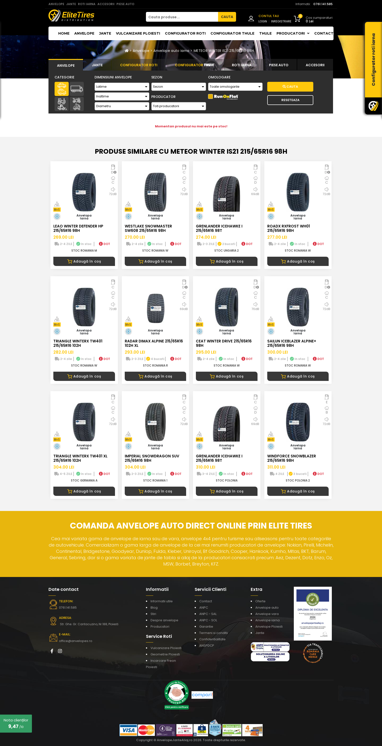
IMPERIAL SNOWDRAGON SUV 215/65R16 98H (152, 458)
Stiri (153, 614)
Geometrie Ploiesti (165, 654)
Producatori (160, 626)
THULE (265, 33)
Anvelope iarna (267, 620)
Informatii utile (162, 601)
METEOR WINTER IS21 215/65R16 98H (224, 50)
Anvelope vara (267, 614)
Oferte (260, 601)
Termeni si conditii (213, 633)
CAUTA (227, 16)
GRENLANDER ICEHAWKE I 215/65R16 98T (219, 228)
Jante (105, 33)
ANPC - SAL (208, 614)
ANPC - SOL (208, 620)
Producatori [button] (293, 33)
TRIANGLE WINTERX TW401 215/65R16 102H (77, 343)
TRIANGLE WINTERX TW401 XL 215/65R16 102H (80, 458)
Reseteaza (290, 100)
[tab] (65, 65)
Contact (324, 33)
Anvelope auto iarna (171, 50)
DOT (104, 244)
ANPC (203, 607)
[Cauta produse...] (182, 17)
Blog (154, 607)
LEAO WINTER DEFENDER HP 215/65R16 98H (78, 228)
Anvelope (84, 33)
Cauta (290, 86)
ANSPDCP (206, 645)
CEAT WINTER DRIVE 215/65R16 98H (224, 343)
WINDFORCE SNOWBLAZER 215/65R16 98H (291, 458)
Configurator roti (185, 33)
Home (63, 33)
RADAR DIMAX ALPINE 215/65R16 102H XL (154, 343)
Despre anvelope (164, 620)
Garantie (206, 626)
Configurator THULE (232, 33)
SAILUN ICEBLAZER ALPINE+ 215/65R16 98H (291, 343)
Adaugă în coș (84, 261)
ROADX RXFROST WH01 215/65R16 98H (288, 228)
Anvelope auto (267, 607)
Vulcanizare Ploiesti (138, 33)
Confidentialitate (212, 639)
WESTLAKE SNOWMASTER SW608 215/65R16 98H (148, 228)
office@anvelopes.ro (74, 641)
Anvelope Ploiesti (269, 626)
